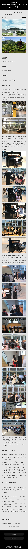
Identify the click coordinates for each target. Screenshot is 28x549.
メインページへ (14, 538)
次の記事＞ (17, 526)
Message (14, 534)
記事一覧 (14, 526)
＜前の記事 (10, 526)
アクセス (14, 80)
